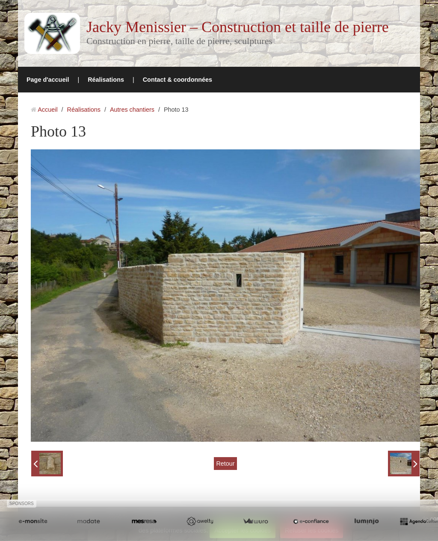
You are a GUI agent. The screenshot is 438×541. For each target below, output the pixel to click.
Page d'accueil (48, 79)
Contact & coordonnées (177, 79)
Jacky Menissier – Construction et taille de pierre (237, 27)
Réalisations (106, 79)
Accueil (47, 109)
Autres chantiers (132, 109)
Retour (225, 463)
